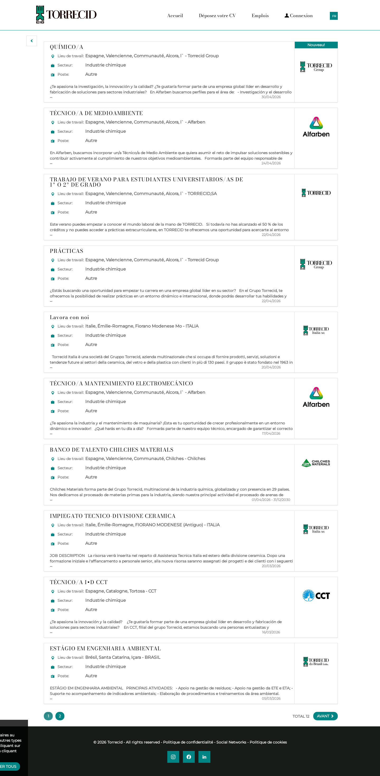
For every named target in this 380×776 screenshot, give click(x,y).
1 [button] (48, 716)
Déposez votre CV (217, 15)
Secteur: (65, 65)
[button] (31, 41)
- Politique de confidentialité (187, 742)
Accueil (175, 15)
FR (334, 16)
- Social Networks (230, 742)
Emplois (260, 15)
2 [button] (60, 716)
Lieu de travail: (71, 56)
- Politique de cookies (267, 742)
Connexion (298, 15)
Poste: (63, 74)
